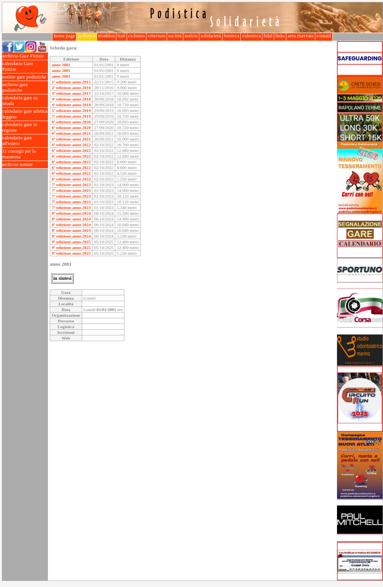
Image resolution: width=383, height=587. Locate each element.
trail (121, 35)
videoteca (251, 35)
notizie (191, 35)
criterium (156, 35)
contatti (323, 35)
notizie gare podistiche (25, 77)
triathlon (106, 35)
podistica (86, 35)
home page (64, 35)
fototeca (231, 35)
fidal (268, 35)
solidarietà (210, 35)
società (175, 35)
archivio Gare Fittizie (25, 56)
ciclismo (136, 35)
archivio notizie (25, 164)
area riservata (300, 35)
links (280, 35)
